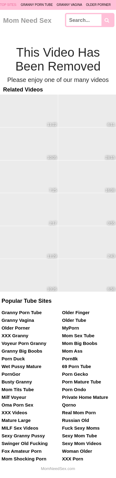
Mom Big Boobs (79, 343)
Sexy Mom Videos (81, 443)
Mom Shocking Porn (24, 458)
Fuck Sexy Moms (81, 428)
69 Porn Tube (76, 366)
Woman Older (77, 451)
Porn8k (70, 358)
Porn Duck (13, 358)
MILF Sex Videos (20, 428)
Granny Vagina (69, 4)
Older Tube (74, 320)
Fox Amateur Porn (21, 451)
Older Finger (76, 312)
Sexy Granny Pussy (23, 435)
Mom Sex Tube (78, 335)
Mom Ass (72, 351)
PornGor (11, 374)
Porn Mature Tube (81, 381)
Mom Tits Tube (18, 389)
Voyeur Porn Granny (24, 343)
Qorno (69, 404)
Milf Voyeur (14, 397)
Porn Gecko (75, 374)
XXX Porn (72, 458)
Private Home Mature (85, 397)
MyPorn (70, 327)
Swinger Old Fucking (25, 443)
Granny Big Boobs (22, 351)
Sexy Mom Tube (79, 435)
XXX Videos (14, 412)
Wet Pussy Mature (21, 366)
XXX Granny (15, 335)
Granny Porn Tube (37, 4)
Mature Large (16, 420)
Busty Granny (17, 381)
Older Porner (98, 4)
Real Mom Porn (79, 412)
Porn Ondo (74, 389)
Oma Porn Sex (17, 404)
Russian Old (75, 420)
